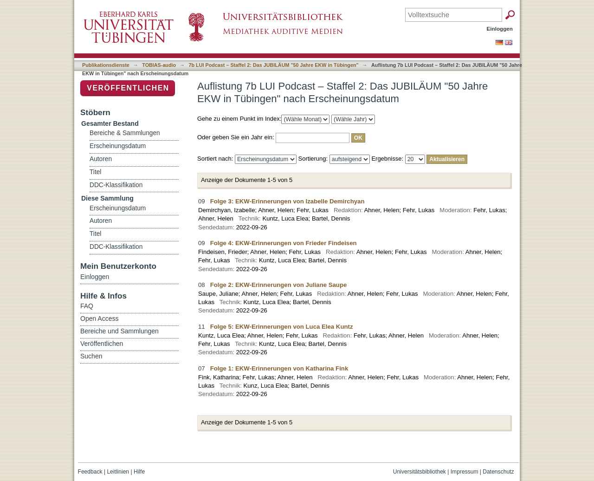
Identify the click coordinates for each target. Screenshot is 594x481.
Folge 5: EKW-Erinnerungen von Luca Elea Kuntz (281, 326)
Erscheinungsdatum (118, 146)
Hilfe (139, 471)
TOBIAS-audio (159, 65)
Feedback (90, 471)
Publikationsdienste (105, 65)
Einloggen (500, 29)
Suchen (91, 356)
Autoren (101, 159)
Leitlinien (118, 471)
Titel (95, 172)
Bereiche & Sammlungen (125, 133)
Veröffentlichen (128, 88)
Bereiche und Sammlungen (119, 331)
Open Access (99, 318)
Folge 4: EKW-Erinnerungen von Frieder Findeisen (283, 243)
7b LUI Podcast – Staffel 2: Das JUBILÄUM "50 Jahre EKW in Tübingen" (274, 65)
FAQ (86, 306)
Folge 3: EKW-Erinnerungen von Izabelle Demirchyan (287, 201)
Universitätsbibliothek (419, 471)
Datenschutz (498, 471)
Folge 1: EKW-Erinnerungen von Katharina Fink (279, 368)
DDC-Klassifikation (116, 185)
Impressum (464, 471)
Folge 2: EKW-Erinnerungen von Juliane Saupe (278, 284)
